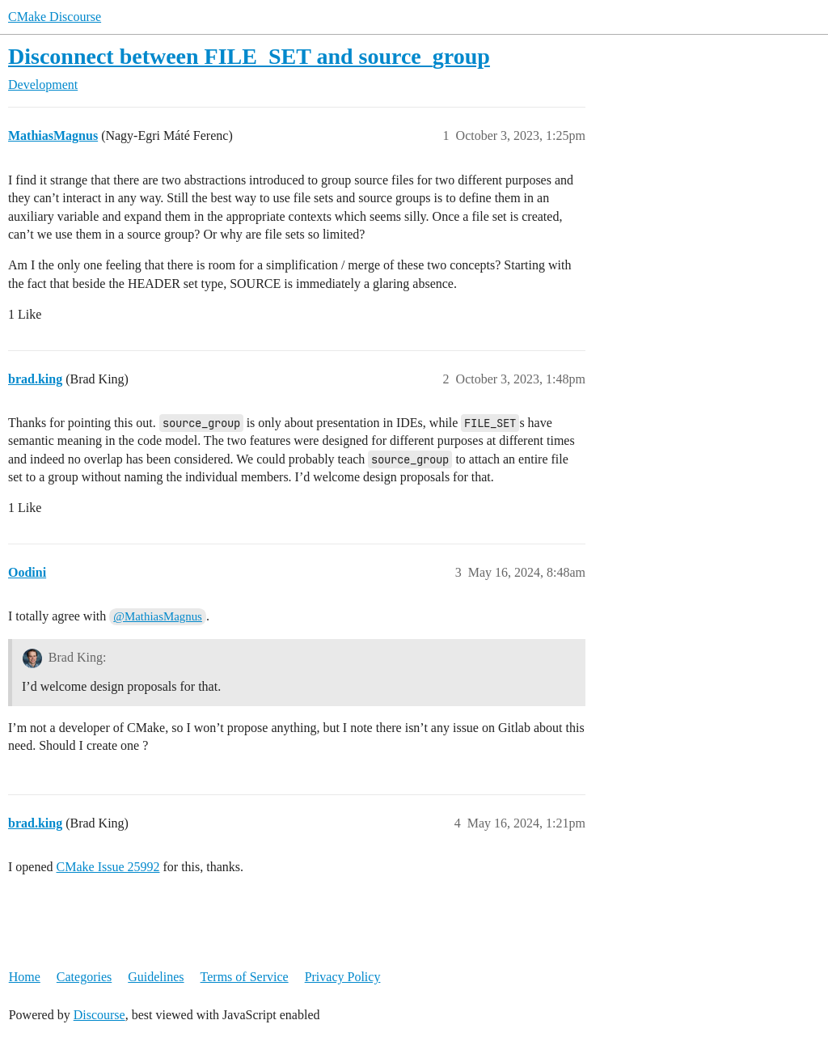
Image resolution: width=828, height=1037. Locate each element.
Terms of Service (245, 977)
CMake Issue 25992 (108, 867)
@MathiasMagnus (157, 616)
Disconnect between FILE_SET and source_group (249, 56)
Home (24, 977)
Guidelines (156, 977)
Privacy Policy (343, 977)
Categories (84, 977)
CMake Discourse (54, 16)
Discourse (99, 1015)
